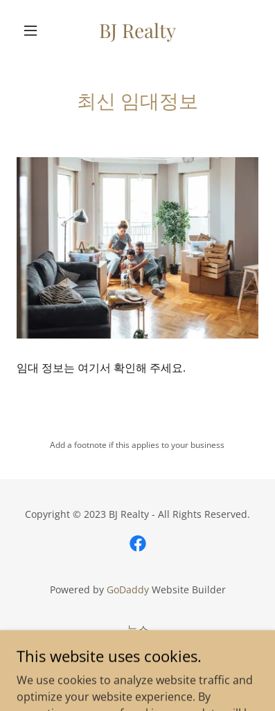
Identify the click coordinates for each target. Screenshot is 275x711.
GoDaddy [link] (128, 589)
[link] (137, 30)
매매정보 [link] (138, 650)
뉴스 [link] (138, 629)
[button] (35, 30)
